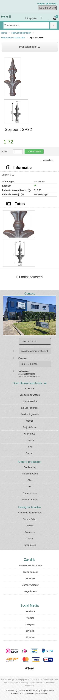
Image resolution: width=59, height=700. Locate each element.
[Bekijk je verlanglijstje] (48, 18)
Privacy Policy (30, 519)
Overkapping (29, 467)
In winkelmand (34, 151)
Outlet (30, 486)
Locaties (30, 440)
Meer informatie (29, 499)
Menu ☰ (6, 16)
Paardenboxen (29, 493)
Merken (30, 421)
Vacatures (30, 578)
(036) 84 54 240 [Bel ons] (47, 7)
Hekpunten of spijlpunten (13, 37)
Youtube (30, 618)
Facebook (30, 611)
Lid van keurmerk (29, 408)
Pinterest (30, 637)
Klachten (29, 538)
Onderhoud (29, 433)
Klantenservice (29, 401)
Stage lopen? (30, 591)
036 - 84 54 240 (29, 364)
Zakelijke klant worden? (30, 565)
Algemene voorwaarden (29, 512)
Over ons (29, 388)
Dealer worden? (30, 572)
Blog (30, 446)
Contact (30, 453)
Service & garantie (30, 414)
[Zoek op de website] (53, 25)
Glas (30, 480)
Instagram (30, 624)
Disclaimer (30, 532)
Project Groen (30, 427)
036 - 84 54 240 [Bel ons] (29, 341)
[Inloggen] (42, 18)
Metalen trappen (30, 473)
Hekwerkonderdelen (21, 33)
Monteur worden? (30, 585)
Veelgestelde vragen (30, 395)
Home (4, 33)
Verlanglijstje (47, 160)
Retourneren (30, 545)
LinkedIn (30, 631)
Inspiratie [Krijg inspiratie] (31, 18)
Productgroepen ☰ (29, 46)
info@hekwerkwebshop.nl (34, 351)
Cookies (30, 525)
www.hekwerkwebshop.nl (31, 690)
